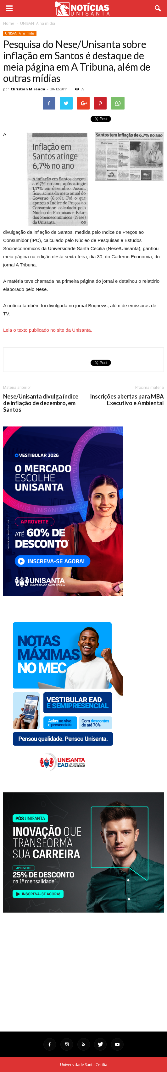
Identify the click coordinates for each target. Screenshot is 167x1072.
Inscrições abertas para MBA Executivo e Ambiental (127, 399)
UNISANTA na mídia (20, 33)
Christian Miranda (28, 89)
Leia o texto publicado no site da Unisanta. (47, 330)
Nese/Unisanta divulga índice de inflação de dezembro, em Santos (40, 403)
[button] (158, 8)
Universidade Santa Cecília (83, 1064)
